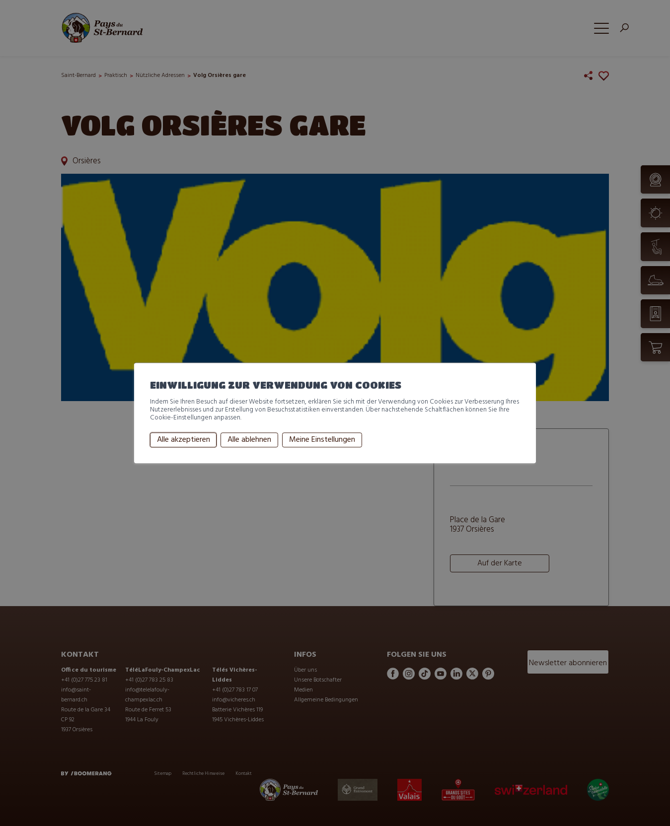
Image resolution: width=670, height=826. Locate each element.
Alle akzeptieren (183, 439)
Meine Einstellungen (322, 439)
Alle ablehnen (249, 439)
